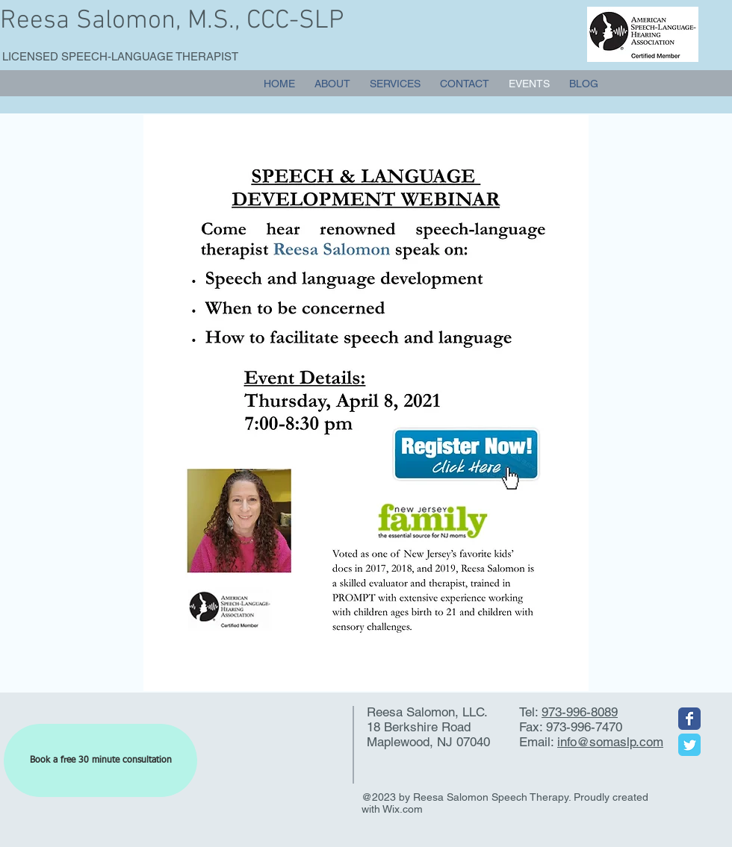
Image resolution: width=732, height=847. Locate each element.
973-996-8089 (580, 711)
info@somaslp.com (610, 741)
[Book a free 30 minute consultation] (100, 760)
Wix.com (402, 809)
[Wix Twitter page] (689, 745)
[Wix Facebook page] (689, 718)
